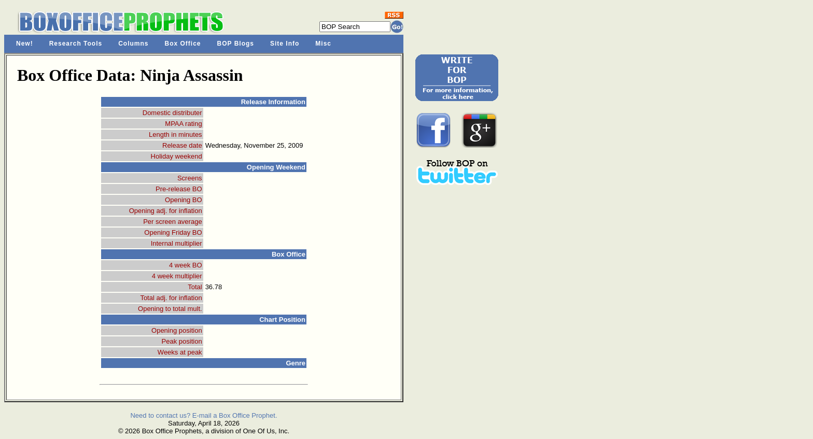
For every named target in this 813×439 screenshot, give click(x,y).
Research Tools (75, 43)
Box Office (183, 43)
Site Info (284, 43)
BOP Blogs (235, 43)
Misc (323, 43)
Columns (133, 43)
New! (24, 43)
